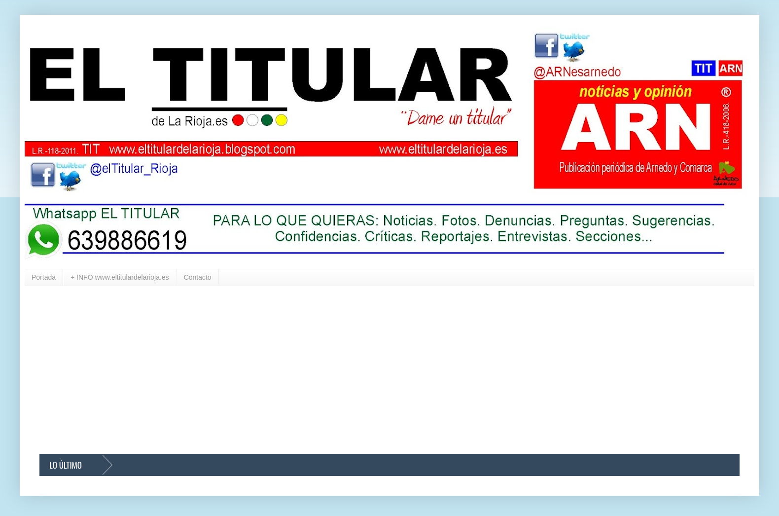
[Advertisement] (335, 370)
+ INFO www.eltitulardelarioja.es (120, 277)
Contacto (198, 277)
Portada (44, 277)
